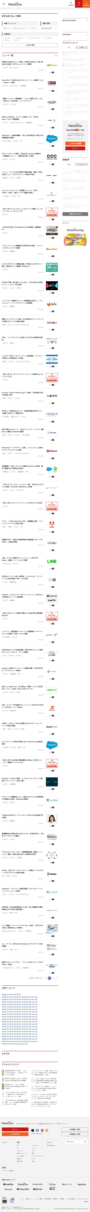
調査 (33, 1153)
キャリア (5, 490)
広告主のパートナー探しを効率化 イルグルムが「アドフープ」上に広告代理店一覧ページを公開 (22, 577)
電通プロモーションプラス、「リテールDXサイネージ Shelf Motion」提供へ (22, 963)
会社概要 (61, 1198)
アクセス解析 (6, 637)
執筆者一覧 (19, 1161)
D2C (8, 876)
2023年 (4, 1002)
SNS (4, 398)
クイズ (17, 40)
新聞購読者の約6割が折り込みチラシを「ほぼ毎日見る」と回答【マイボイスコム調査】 (22, 835)
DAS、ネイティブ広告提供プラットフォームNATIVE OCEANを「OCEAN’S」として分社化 (22, 706)
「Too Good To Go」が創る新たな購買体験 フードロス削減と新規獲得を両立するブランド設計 (16, 1102)
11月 (32, 997)
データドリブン (14, 86)
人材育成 (19, 857)
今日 (69, 47)
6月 (20, 994)
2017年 (4, 1017)
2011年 (4, 1031)
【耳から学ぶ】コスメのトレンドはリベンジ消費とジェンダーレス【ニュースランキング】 (22, 210)
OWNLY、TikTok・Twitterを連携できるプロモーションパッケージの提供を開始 (22, 724)
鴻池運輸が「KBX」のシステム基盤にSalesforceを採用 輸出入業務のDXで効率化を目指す (22, 467)
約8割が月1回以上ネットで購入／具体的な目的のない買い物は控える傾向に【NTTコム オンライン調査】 (22, 63)
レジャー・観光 (7, 141)
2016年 (4, 1019)
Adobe (9, 527)
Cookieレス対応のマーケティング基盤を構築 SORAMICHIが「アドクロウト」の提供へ (22, 669)
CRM (4, 527)
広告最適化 (23, 86)
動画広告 (5, 177)
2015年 (4, 1021)
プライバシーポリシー (82, 1198)
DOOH (19, 177)
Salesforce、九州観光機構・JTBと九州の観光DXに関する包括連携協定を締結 (22, 136)
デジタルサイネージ (8, 968)
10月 (29, 997)
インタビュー (20, 38)
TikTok (18, 288)
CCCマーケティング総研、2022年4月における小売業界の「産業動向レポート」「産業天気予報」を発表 (21, 155)
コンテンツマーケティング (17, 122)
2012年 (4, 1029)
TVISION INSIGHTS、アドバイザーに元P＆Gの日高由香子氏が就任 (22, 816)
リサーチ (49, 38)
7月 (22, 997)
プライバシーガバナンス (22, 894)
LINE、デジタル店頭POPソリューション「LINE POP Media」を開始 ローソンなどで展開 (20, 559)
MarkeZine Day (50, 1145)
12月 (36, 997)
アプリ (4, 894)
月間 (81, 47)
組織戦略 (12, 251)
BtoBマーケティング (22, 1153)
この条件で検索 (29, 45)
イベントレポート (35, 38)
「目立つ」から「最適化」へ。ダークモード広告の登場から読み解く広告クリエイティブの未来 (45, 1088)
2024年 (4, 999)
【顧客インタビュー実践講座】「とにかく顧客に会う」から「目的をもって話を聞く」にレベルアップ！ (22, 100)
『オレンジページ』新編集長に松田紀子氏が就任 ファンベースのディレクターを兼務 (22, 247)
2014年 (4, 1024)
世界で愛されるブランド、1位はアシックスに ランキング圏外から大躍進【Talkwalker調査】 (22, 430)
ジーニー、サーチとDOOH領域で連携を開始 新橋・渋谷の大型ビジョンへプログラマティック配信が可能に (22, 173)
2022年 (4, 1004)
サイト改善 (5, 196)
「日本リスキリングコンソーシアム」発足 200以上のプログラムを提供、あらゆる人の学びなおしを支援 (23, 486)
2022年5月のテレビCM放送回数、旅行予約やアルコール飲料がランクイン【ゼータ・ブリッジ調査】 (22, 651)
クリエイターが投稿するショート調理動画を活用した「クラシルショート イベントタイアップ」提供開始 (22, 302)
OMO (19, 747)
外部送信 (86, 1200)
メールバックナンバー (75, 138)
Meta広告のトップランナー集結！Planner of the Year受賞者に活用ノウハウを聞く (16, 1086)
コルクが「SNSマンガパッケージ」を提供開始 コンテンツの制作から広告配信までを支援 (22, 357)
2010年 (4, 1034)
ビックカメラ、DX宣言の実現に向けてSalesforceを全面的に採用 (22, 743)
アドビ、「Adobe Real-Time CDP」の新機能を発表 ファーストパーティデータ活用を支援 (22, 522)
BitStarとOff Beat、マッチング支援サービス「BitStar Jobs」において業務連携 (20, 118)
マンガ (7, 40)
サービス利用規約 (70, 1198)
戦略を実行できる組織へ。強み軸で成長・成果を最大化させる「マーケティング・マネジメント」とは (45, 1104)
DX (21, 141)
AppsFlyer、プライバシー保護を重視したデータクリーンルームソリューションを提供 (22, 890)
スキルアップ (20, 490)
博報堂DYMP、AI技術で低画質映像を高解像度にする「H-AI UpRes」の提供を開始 (22, 541)
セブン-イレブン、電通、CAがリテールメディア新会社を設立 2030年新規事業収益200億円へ (46, 1072)
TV (16, 949)
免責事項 (55, 1198)
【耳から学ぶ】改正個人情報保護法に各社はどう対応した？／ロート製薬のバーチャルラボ (22, 761)
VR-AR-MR (28, 931)
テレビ (4, 655)
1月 (7, 994)
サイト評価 (5, 416)
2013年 (4, 1026)
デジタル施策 (20, 1156)
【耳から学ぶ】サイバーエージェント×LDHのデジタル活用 (22, 503)
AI (21, 527)
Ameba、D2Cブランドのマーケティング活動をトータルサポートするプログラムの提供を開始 (22, 871)
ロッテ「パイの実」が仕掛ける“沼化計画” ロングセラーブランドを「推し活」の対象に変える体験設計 (45, 1096)
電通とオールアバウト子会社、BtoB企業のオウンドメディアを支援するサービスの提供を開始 (22, 320)
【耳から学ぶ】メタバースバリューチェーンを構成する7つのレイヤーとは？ (22, 375)
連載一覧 (19, 1158)
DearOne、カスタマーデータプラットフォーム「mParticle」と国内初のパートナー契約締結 (23, 596)
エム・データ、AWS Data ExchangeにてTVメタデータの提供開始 (22, 945)
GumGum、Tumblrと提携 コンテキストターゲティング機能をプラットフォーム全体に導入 (22, 780)
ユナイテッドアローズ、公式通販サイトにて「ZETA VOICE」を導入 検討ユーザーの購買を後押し (19, 192)
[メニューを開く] (4, 4)
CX (19, 196)
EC (11, 67)
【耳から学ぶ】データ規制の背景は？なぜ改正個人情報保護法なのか (22, 614)
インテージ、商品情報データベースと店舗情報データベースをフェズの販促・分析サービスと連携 (22, 633)
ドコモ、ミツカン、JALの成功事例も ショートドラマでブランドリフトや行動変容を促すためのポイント (75, 172)
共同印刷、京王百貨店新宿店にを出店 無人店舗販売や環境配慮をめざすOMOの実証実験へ (22, 908)
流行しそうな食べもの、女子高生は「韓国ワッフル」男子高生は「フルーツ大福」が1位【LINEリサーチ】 (22, 688)
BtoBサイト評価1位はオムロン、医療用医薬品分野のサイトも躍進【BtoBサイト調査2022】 (22, 412)
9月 (27, 997)
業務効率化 (29, 122)
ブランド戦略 (25, 435)
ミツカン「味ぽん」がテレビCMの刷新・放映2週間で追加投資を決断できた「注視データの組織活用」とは (45, 1080)
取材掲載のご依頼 (75, 1134)
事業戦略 (12, 600)
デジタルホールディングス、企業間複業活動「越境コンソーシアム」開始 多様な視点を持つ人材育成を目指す (22, 853)
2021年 (4, 1007)
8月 (24, 997)
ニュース (7, 38)
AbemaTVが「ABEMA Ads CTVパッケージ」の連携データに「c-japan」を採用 (22, 81)
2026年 (4, 994)
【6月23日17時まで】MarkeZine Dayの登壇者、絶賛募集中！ (21, 228)
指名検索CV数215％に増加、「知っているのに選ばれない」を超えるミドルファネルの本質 (16, 1072)
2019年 (4, 1012)
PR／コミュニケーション (9, 931)
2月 (10, 994)
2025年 (4, 997)
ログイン (75, 148)
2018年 (4, 1014)
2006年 (4, 1044)
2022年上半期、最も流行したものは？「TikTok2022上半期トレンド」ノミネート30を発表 (22, 283)
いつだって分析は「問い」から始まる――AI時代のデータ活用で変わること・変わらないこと (16, 1094)
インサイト (5, 104)
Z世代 (18, 692)
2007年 (4, 1041)
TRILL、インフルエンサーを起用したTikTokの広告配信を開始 (22, 339)
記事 (69, 164)
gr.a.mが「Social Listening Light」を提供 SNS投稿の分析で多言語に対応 (22, 394)
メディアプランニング (37, 1156)
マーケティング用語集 (7, 1170)
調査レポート (14, 416)
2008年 (4, 1039)
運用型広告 (13, 710)
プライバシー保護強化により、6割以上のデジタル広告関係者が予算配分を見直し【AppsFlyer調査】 (22, 798)
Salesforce (5, 471)
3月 (12, 994)
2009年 (4, 1036)
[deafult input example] (20, 28)
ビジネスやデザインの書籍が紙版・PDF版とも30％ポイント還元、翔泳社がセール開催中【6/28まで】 (22, 265)
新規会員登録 (75, 144)
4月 (15, 994)
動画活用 (12, 306)
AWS (11, 949)
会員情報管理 (47, 1198)
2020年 (4, 1009)
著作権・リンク (30, 1198)
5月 (17, 994)
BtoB (4, 324)
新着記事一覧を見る (75, 214)
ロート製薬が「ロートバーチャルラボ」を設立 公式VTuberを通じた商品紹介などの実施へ (22, 927)
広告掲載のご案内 (75, 1129)
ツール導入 (5, 747)
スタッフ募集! (39, 1198)
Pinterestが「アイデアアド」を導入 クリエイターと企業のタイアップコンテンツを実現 (22, 449)
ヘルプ (22, 1198)
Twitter (4, 361)
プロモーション (7, 563)
